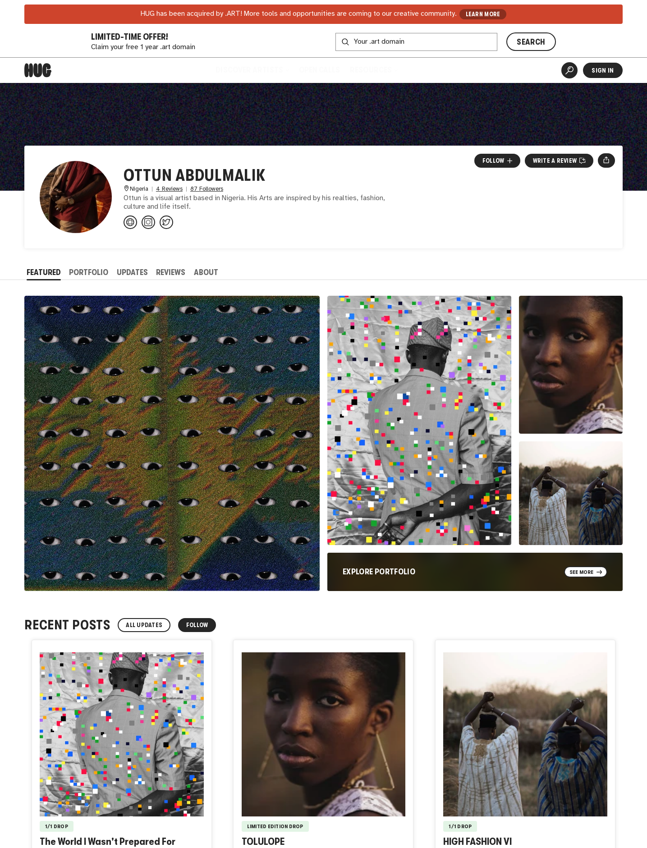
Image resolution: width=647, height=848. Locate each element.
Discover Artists (252, 69)
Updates (132, 272)
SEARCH (531, 41)
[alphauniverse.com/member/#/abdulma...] (130, 222)
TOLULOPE (263, 841)
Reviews (170, 272)
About (206, 272)
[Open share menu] (606, 160)
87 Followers (206, 189)
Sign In (603, 70)
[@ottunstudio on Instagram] (148, 222)
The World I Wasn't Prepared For (107, 841)
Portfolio (88, 272)
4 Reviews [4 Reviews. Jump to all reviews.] (169, 189)
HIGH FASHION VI (477, 841)
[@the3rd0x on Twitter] (166, 222)
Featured (44, 272)
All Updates (144, 625)
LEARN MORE (483, 14)
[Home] (37, 70)
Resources (374, 69)
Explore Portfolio (379, 571)
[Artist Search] (569, 70)
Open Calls (319, 69)
